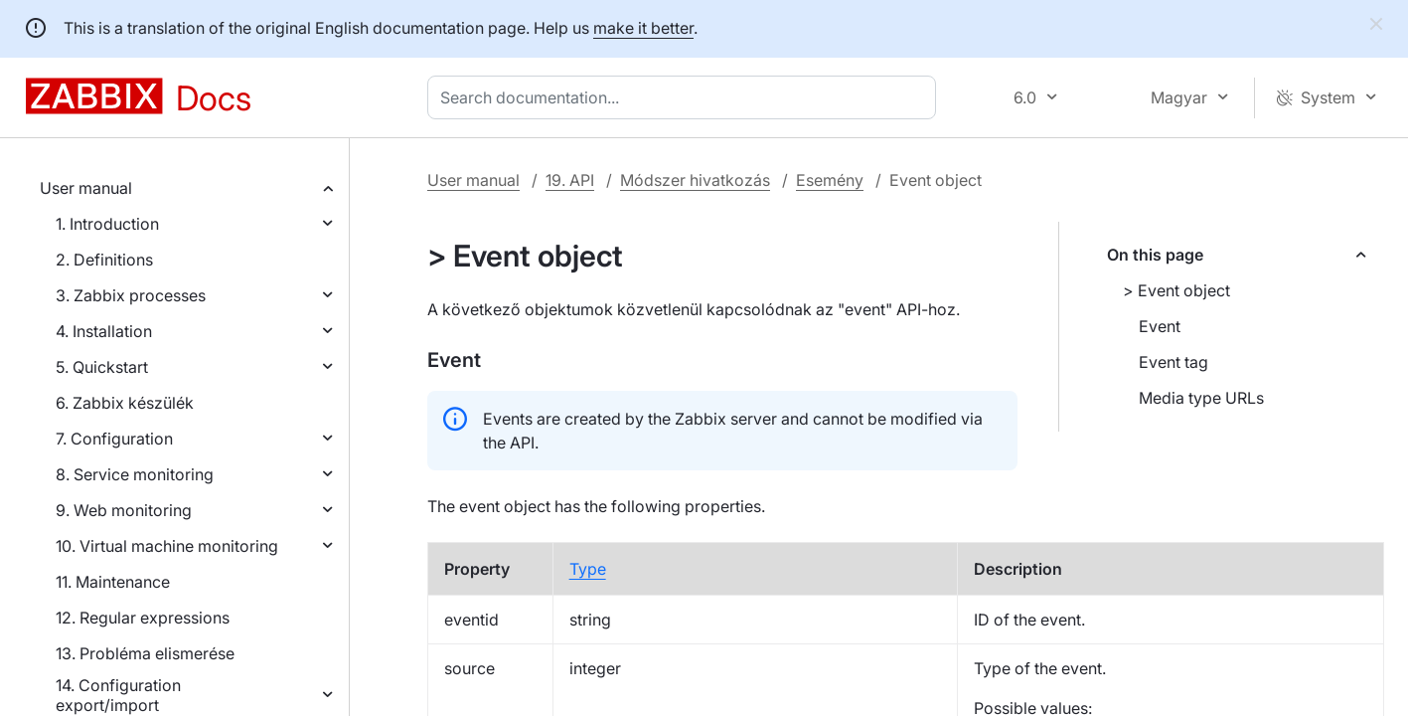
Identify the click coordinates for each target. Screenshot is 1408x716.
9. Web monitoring (124, 510)
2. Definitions (104, 259)
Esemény (829, 180)
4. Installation (104, 331)
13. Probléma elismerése (145, 653)
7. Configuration (114, 438)
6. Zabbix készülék (125, 403)
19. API (570, 180)
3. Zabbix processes (131, 295)
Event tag (1173, 362)
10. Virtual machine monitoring (167, 546)
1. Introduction (107, 224)
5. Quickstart (102, 367)
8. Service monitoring (135, 474)
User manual (86, 188)
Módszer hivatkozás (695, 180)
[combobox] (685, 97)
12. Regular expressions (143, 617)
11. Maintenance (113, 582)
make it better (643, 28)
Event (1159, 326)
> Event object (1176, 290)
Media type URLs (1201, 398)
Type (587, 569)
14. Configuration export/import (118, 695)
